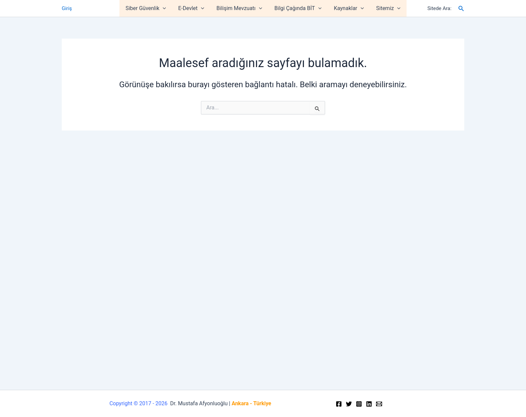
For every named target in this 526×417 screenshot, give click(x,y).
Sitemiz (384, 8)
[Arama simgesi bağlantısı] (461, 8)
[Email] (379, 404)
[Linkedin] (369, 404)
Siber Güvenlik (149, 8)
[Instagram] (359, 404)
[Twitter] (349, 404)
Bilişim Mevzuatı (240, 8)
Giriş (67, 8)
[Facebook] (339, 404)
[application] (166, 8)
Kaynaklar (346, 8)
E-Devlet (193, 8)
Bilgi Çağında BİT (297, 8)
